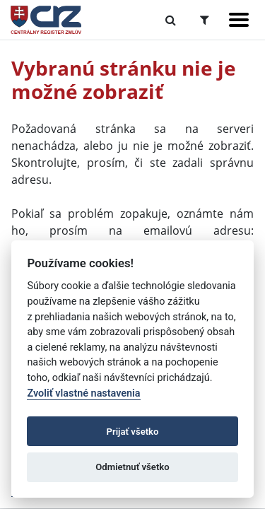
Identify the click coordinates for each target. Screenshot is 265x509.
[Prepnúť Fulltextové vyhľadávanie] (170, 19)
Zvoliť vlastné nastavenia (83, 393)
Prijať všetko (133, 431)
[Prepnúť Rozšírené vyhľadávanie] (204, 19)
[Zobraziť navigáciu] (239, 19)
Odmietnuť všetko (132, 467)
